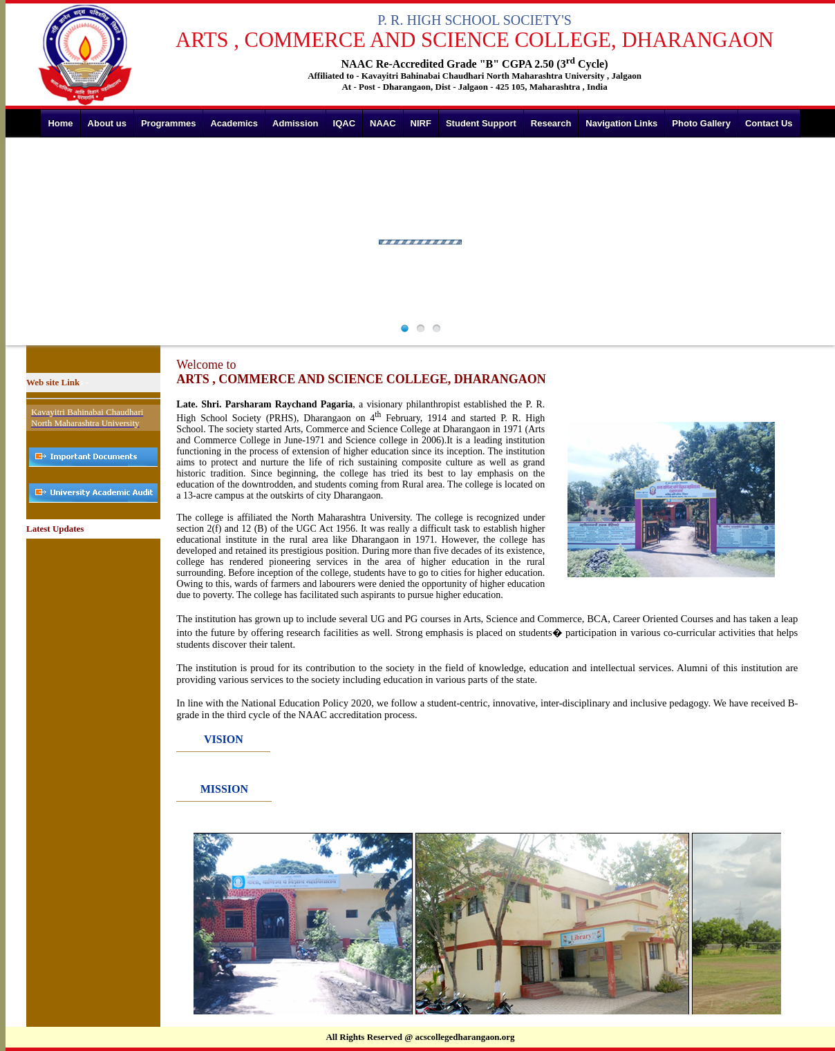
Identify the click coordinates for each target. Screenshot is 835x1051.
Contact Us (769, 123)
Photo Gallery (701, 123)
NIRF (421, 123)
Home (60, 123)
